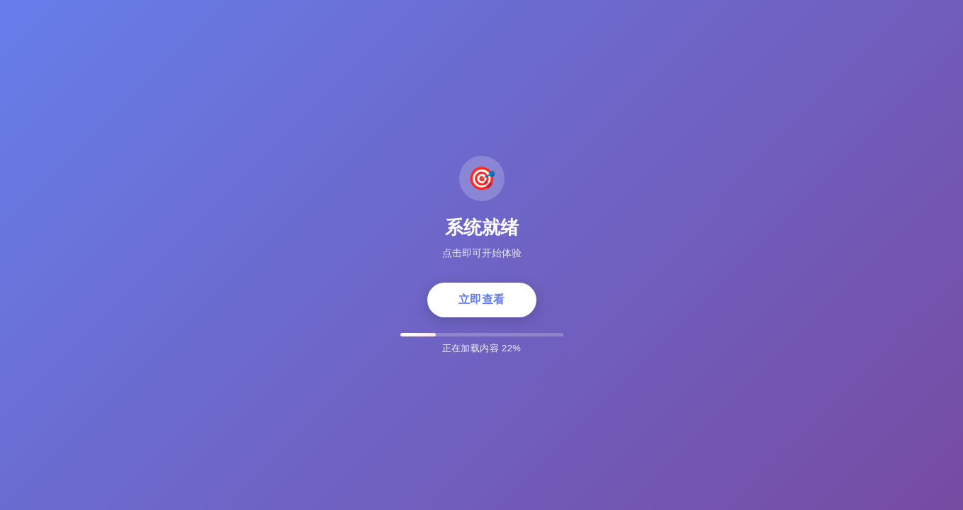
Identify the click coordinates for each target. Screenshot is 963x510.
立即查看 (481, 299)
